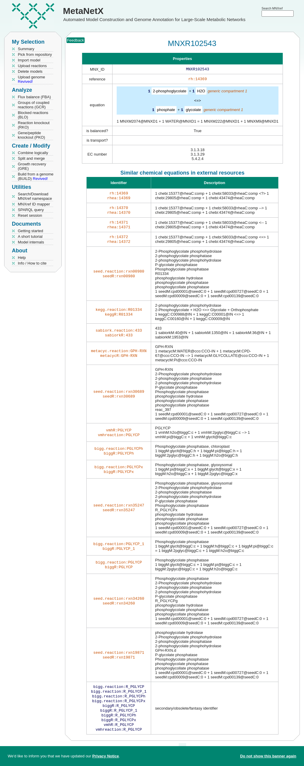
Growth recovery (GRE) (32, 166)
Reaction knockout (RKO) (34, 125)
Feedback (75, 40)
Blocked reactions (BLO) (33, 114)
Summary (26, 49)
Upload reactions (32, 66)
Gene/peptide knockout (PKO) (31, 135)
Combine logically (33, 153)
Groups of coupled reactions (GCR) (33, 104)
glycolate (193, 110)
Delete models (30, 71)
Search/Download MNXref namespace (35, 196)
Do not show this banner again (268, 756)
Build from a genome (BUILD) (35, 176)
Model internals (31, 242)
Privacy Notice (105, 756)
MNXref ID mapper (34, 204)
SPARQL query (31, 210)
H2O (201, 92)
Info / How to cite (32, 263)
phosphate (166, 110)
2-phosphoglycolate (169, 92)
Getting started (30, 231)
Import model (29, 60)
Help (22, 257)
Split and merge (31, 158)
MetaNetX (83, 11)
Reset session (30, 215)
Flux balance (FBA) (34, 97)
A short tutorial (30, 236)
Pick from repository (35, 54)
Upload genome (31, 79)
